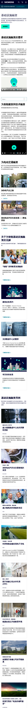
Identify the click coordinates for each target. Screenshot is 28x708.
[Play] (3, 89)
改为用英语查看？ (20, 6)
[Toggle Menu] (2, 2)
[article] (14, 428)
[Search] (18, 2)
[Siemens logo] (9, 2)
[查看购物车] (22, 2)
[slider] (6, 89)
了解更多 (5, 198)
